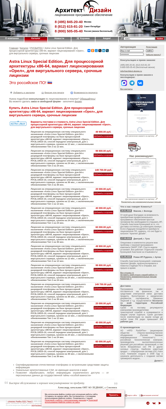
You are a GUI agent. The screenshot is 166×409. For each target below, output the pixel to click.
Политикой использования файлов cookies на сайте (71, 401)
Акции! (107, 38)
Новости (59, 38)
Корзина (83, 38)
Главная (13, 48)
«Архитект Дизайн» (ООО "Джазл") (20, 401)
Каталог (35, 38)
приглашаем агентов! (150, 395)
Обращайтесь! (87, 98)
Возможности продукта (83, 92)
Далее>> (158, 361)
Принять (113, 395)
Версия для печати (52, 92)
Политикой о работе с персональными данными (65, 400)
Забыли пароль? (153, 55)
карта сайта (132, 395)
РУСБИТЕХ (36, 48)
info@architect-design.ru (131, 71)
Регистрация (151, 47)
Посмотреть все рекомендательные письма (141, 202)
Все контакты (126, 89)
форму (78, 101)
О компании (12, 38)
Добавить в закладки (22, 92)
